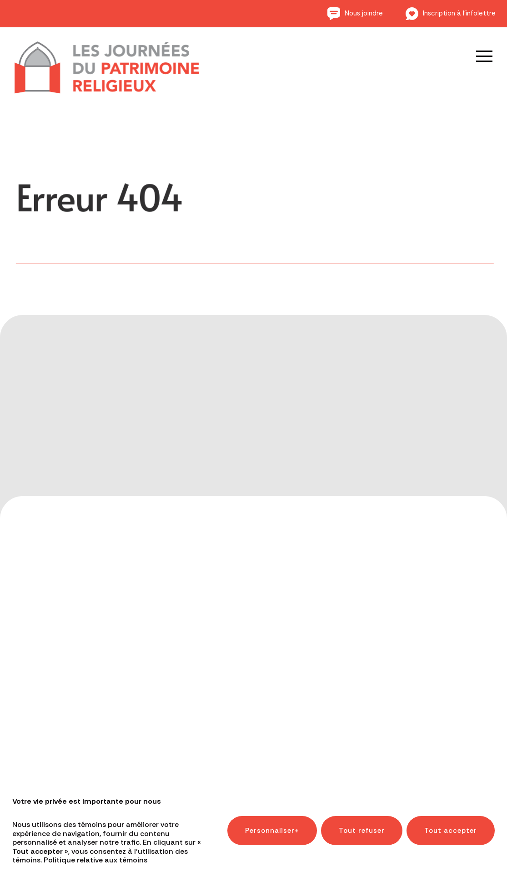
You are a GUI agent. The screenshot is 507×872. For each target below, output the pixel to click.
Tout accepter (450, 822)
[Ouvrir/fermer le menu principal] (477, 56)
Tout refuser (362, 822)
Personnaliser (272, 823)
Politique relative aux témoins (95, 852)
